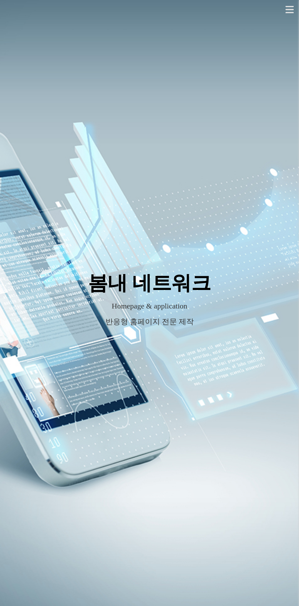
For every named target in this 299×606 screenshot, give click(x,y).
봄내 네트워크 (149, 283)
